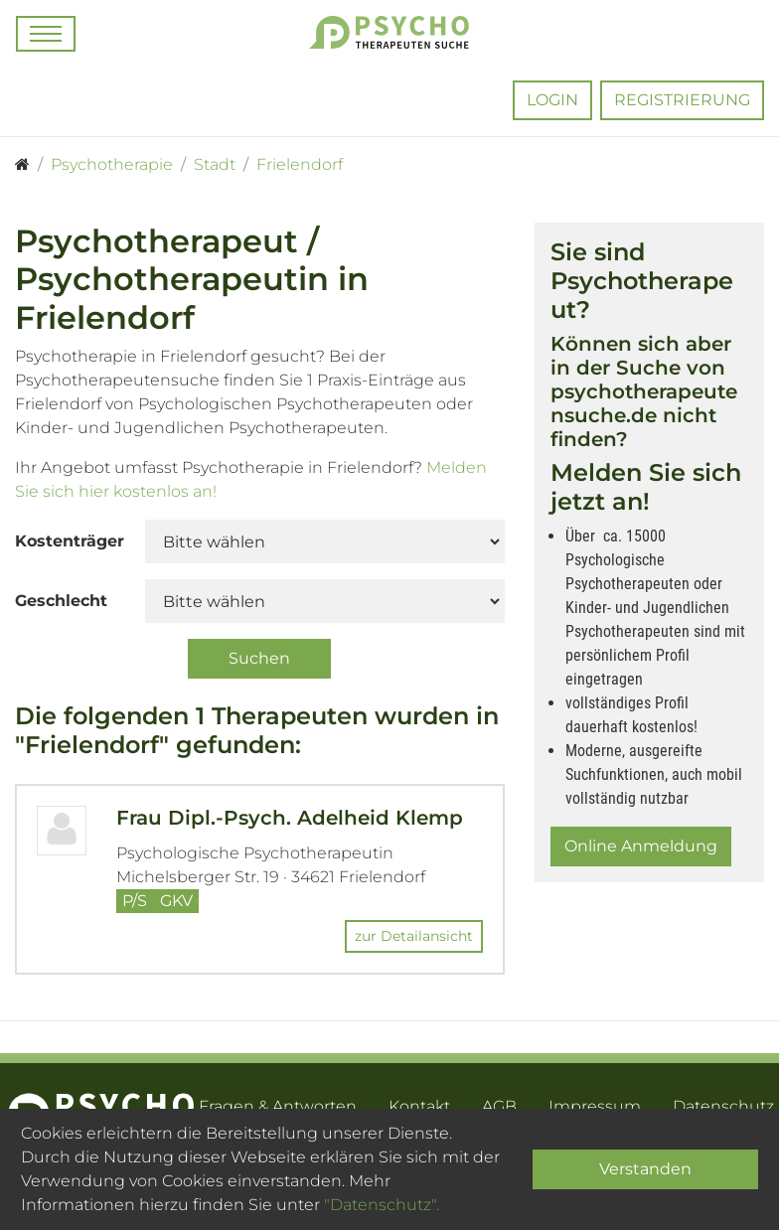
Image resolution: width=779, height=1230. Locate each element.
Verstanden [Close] (645, 1168)
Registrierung (682, 99)
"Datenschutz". (381, 1204)
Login (552, 99)
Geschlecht (61, 600)
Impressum (594, 1106)
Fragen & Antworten (278, 1106)
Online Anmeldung (640, 846)
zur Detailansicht (414, 936)
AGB (499, 1106)
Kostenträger (69, 541)
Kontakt (419, 1106)
